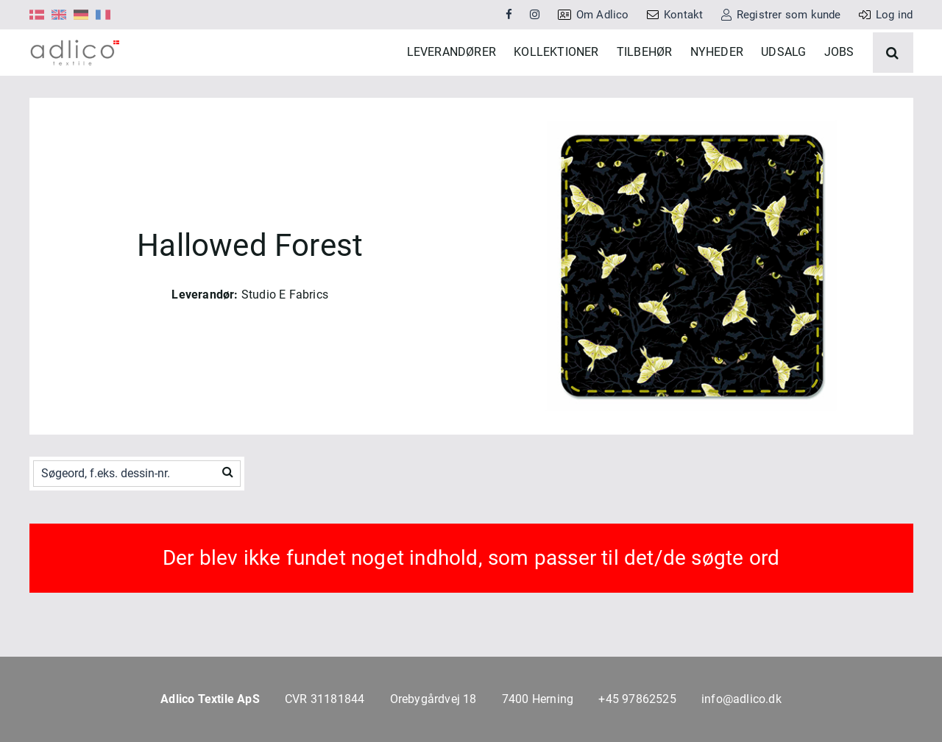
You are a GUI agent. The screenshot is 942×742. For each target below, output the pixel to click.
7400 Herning (537, 699)
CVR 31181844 (324, 699)
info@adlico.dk (741, 699)
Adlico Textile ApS (210, 699)
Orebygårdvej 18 (433, 699)
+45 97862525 (637, 699)
